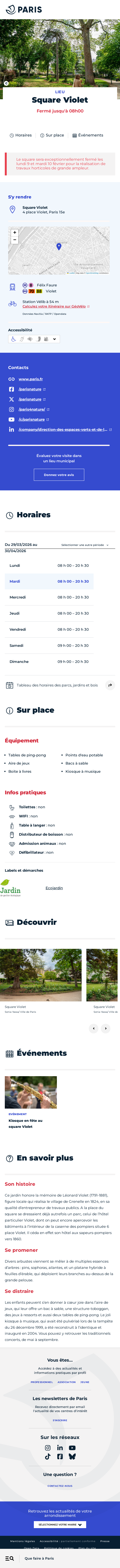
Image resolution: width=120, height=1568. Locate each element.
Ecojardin (34, 883)
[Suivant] (105, 1023)
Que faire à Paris (39, 1558)
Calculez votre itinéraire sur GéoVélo (54, 301)
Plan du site (87, 1543)
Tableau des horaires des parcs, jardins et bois (57, 680)
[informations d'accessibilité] (34, 334)
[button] (58, 242)
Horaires (20, 130)
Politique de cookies (59, 1543)
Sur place (52, 130)
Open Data (31, 1543)
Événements (87, 130)
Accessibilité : (68, 1536)
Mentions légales (22, 1536)
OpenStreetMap (92, 268)
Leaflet (71, 268)
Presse (105, 1536)
